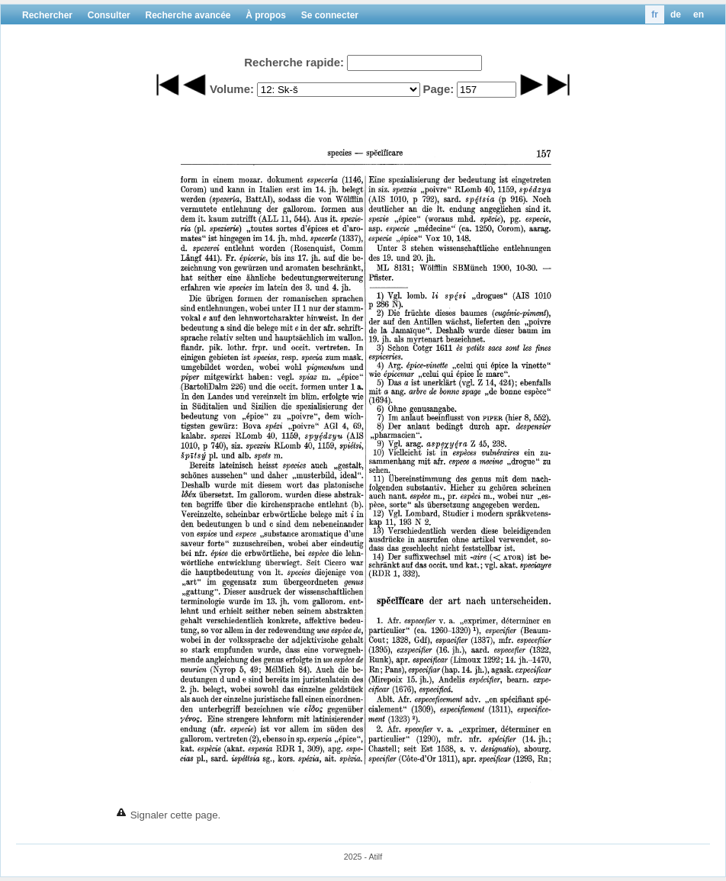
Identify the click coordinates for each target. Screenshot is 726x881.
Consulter (109, 15)
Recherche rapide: (294, 62)
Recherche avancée (187, 15)
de (675, 14)
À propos (266, 15)
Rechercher (47, 15)
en (698, 14)
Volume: (232, 88)
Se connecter (329, 15)
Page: (438, 88)
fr (654, 14)
